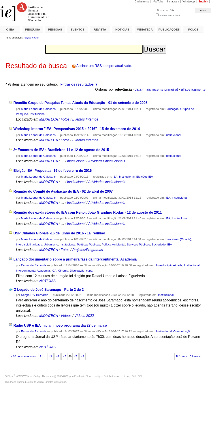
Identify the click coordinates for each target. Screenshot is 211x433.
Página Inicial (30, 37)
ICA (53, 270)
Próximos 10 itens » (188, 356)
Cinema (63, 270)
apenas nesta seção (170, 15)
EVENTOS (78, 29)
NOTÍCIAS (122, 29)
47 (75, 356)
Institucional (37, 114)
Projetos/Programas (87, 250)
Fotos (65, 119)
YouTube (158, 1)
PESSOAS (55, 29)
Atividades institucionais (106, 161)
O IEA (10, 29)
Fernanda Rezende (33, 265)
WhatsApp (189, 1)
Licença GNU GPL (133, 376)
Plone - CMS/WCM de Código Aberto (28, 376)
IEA (115, 176)
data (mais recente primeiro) (156, 89)
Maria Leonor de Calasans (38, 109)
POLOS (193, 29)
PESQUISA (32, 29)
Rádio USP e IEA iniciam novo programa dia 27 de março (60, 325)
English (203, 1)
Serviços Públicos (138, 244)
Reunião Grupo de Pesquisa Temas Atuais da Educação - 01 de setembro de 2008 (80, 103)
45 (64, 356)
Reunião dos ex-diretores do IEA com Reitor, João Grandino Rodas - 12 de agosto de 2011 (87, 212)
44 (57, 356)
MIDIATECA (145, 29)
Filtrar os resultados (77, 84)
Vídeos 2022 (84, 316)
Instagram (173, 1)
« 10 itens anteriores (23, 356)
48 (82, 356)
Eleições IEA (144, 176)
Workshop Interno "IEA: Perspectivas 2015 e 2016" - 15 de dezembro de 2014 (76, 129)
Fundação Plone (83, 376)
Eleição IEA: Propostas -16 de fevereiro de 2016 (52, 170)
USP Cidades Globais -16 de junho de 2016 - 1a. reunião (59, 233)
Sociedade (159, 244)
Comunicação (182, 331)
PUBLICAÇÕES (169, 29)
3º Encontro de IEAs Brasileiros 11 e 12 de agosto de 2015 (61, 150)
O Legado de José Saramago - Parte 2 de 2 (48, 289)
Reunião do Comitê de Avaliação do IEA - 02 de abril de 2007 (63, 191)
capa (89, 270)
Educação (172, 109)
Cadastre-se (142, 1)
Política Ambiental (113, 244)
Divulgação (77, 270)
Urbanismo (51, 244)
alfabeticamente (193, 89)
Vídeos (66, 316)
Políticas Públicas (88, 244)
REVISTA (100, 29)
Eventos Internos (85, 119)
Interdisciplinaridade (29, 244)
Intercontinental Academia (33, 270)
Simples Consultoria (55, 382)
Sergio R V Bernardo (34, 295)
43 (50, 356)
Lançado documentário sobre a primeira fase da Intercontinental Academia (75, 259)
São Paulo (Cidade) (178, 239)
